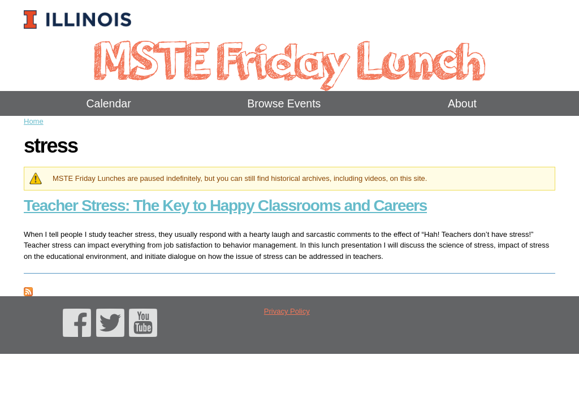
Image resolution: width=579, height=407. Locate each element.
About (462, 103)
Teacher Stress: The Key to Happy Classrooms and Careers (225, 205)
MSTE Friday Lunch (289, 59)
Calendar (109, 103)
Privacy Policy (287, 311)
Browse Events (284, 103)
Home (34, 121)
